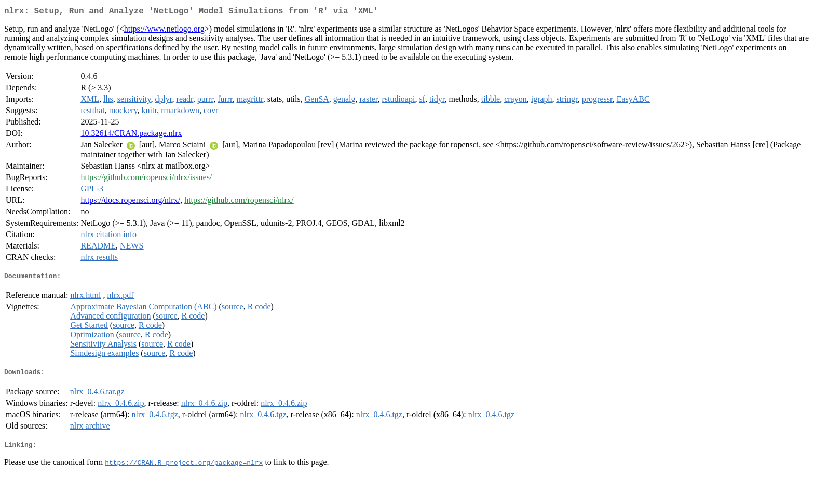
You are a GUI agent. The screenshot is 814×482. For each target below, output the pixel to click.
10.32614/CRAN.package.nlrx (131, 135)
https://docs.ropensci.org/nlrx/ (130, 202)
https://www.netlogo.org (164, 30)
